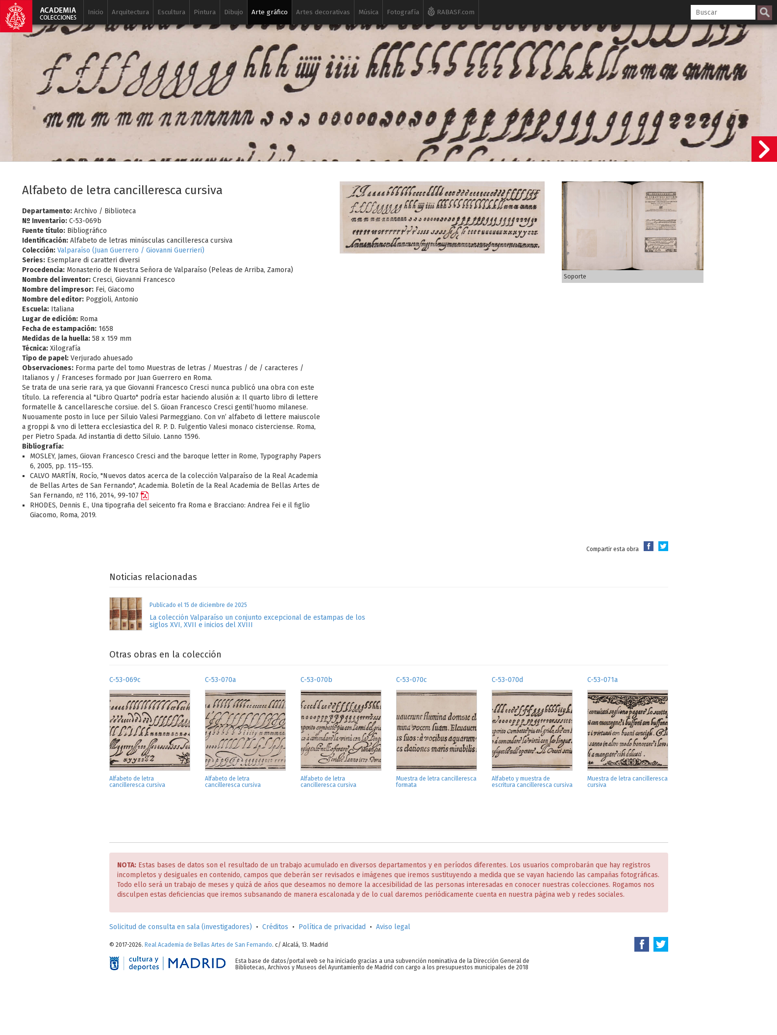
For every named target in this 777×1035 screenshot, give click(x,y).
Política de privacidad (332, 927)
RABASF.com (451, 11)
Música (368, 12)
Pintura (205, 12)
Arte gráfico (269, 12)
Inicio (95, 12)
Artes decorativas (323, 12)
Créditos (275, 927)
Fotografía (403, 12)
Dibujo (233, 12)
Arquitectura (130, 12)
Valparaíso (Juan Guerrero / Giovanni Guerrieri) (130, 250)
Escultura (171, 12)
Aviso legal (393, 927)
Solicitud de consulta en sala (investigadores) (180, 927)
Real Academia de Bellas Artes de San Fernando (208, 944)
